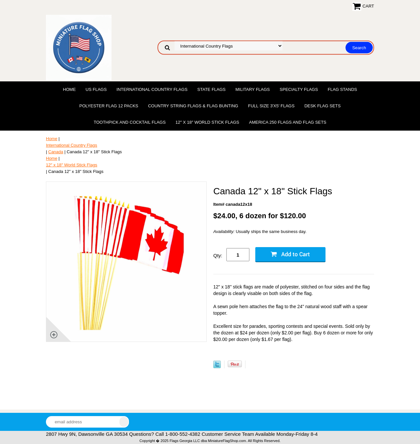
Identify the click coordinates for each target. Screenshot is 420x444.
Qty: (217, 255)
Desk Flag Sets (322, 105)
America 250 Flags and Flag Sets (287, 122)
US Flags (96, 89)
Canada (55, 151)
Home (69, 89)
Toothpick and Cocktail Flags (129, 122)
